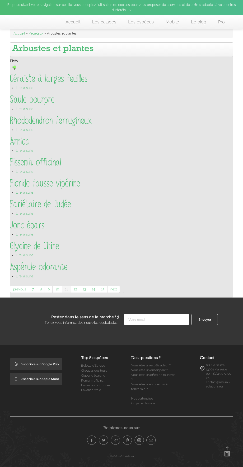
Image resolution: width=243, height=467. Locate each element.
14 (93, 289)
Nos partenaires (142, 398)
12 (75, 289)
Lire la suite (24, 88)
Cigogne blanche (93, 375)
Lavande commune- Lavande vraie (95, 387)
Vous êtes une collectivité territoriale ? (149, 386)
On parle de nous (143, 403)
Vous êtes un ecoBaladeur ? (151, 365)
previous (19, 289)
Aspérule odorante (38, 267)
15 (102, 289)
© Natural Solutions (121, 456)
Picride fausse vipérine (45, 183)
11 (66, 289)
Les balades (104, 21)
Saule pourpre (32, 100)
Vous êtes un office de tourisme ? (153, 377)
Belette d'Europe (93, 365)
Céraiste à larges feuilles (48, 79)
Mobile (172, 21)
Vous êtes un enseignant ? (149, 370)
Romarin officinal (92, 380)
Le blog (198, 21)
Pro (221, 21)
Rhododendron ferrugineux (51, 121)
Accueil (72, 21)
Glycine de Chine (34, 246)
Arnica (20, 141)
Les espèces (141, 21)
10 (57, 289)
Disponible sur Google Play (39, 364)
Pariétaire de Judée (40, 204)
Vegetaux (36, 33)
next (113, 289)
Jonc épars (27, 225)
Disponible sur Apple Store (39, 379)
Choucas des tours (94, 370)
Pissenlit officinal (35, 162)
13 (84, 289)
